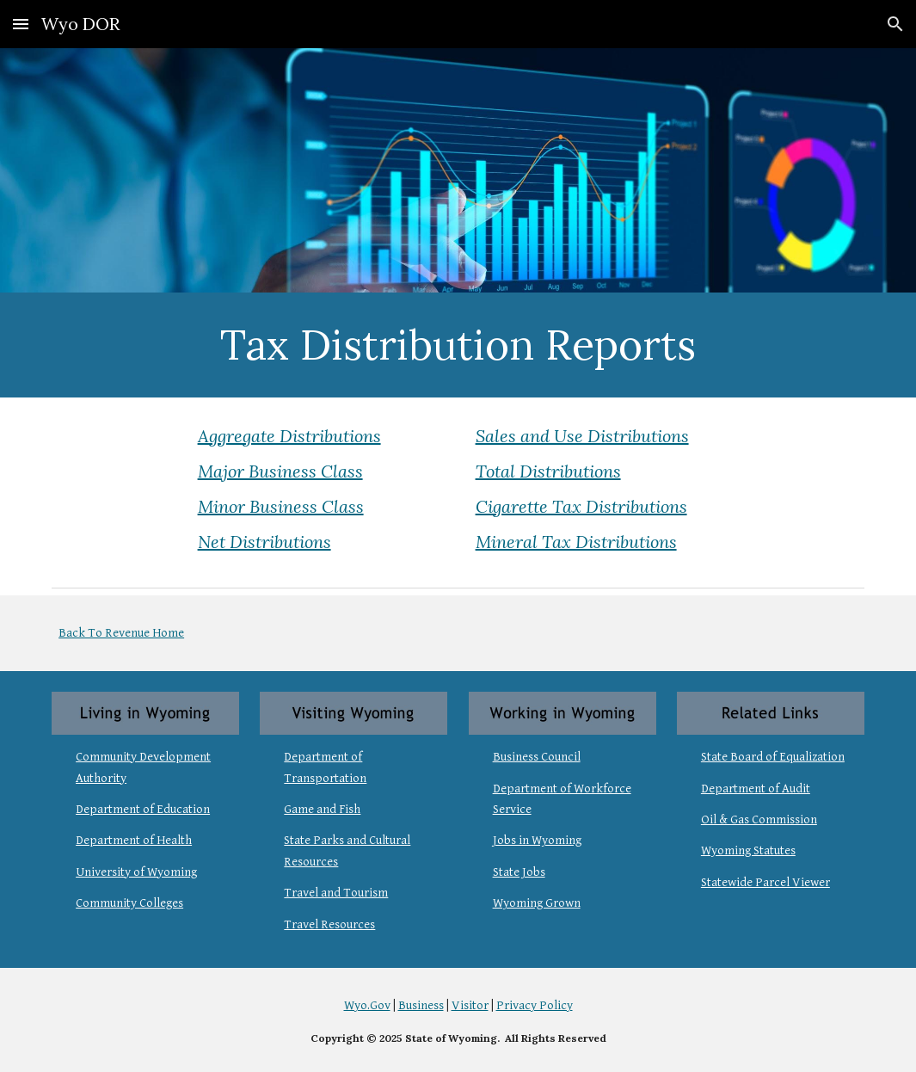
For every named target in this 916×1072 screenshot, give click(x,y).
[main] (458, 345)
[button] (20, 23)
